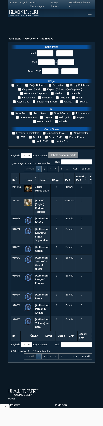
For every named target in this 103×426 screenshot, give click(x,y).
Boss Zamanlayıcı (37, 4)
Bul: (73, 161)
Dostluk (37, 137)
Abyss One (23, 101)
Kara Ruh (20, 113)
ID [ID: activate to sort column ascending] (13, 180)
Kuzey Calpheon (79, 85)
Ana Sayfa (15, 38)
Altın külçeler (81, 133)
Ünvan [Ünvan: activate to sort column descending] (39, 180)
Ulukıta (68, 101)
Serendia (58, 85)
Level (33, 53)
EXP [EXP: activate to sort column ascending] (79, 180)
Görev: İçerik (44, 121)
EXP (34, 62)
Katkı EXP (42, 141)
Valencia (75, 93)
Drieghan (47, 97)
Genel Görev (61, 113)
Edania (83, 101)
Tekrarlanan (82, 113)
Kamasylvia (28, 97)
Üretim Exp (61, 141)
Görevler (30, 38)
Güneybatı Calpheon (36, 93)
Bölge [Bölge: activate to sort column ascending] (67, 180)
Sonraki (85, 168)
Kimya (13, 2)
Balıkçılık (64, 117)
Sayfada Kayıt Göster (29, 155)
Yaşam (48, 117)
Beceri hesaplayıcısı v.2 (80, 4)
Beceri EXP (34, 71)
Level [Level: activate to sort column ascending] (55, 180)
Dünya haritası (55, 4)
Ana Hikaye (46, 38)
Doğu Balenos (37, 85)
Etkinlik (63, 121)
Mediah (59, 93)
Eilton (79, 97)
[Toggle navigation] (89, 13)
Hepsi (19, 85)
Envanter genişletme (27, 133)
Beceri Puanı (76, 137)
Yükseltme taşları (56, 133)
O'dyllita (64, 97)
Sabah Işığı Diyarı (47, 101)
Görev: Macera (28, 117)
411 (75, 168)
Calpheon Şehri (31, 89)
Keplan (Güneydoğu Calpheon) (64, 89)
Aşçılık (23, 2)
